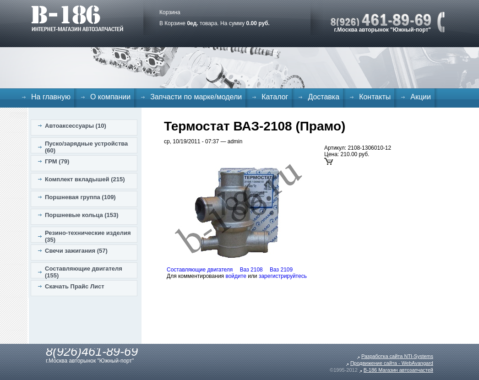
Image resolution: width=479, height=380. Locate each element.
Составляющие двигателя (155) (83, 272)
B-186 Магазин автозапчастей (398, 370)
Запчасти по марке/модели (196, 97)
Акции (420, 97)
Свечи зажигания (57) (76, 250)
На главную (51, 97)
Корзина (169, 12)
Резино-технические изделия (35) (88, 236)
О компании (110, 97)
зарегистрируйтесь (283, 276)
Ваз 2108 (251, 269)
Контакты (375, 97)
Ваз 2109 (281, 269)
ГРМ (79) (57, 161)
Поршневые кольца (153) (82, 215)
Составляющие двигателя (200, 269)
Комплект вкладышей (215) (85, 179)
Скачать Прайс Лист (74, 286)
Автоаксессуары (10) (75, 125)
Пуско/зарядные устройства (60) (86, 147)
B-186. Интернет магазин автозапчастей (77, 18)
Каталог (274, 97)
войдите (235, 276)
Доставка (323, 97)
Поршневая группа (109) (80, 197)
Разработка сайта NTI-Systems (397, 356)
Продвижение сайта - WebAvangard (391, 363)
